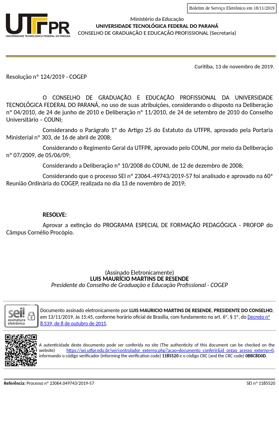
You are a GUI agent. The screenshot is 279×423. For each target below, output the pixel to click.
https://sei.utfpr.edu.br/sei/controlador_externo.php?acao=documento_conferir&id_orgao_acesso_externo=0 (170, 350)
